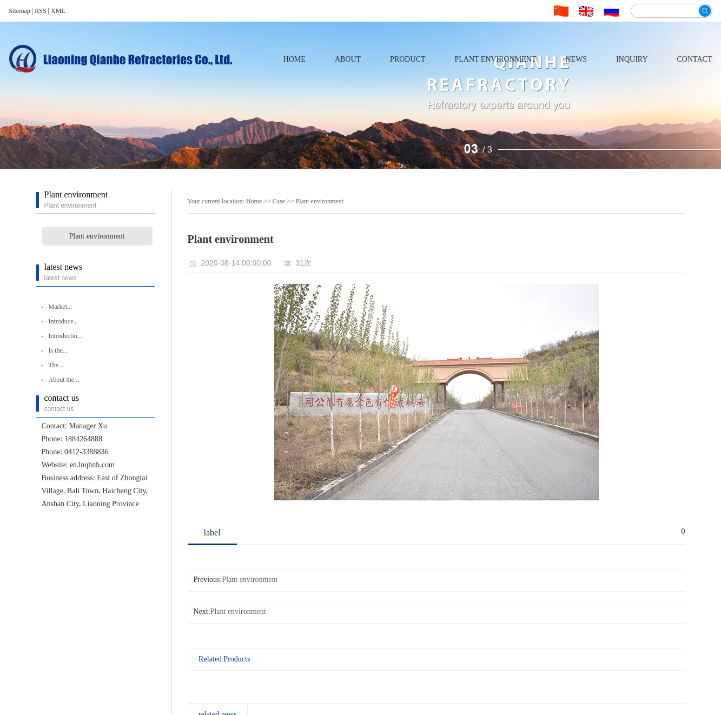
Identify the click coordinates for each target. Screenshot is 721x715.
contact (694, 59)
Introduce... (63, 321)
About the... (64, 379)
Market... (60, 306)
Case (279, 201)
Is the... (58, 350)
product (407, 59)
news (576, 59)
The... (56, 365)
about (348, 59)
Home (254, 201)
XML (58, 11)
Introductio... (65, 336)
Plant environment (495, 59)
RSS (40, 11)
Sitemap (20, 11)
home (294, 59)
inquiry (631, 59)
